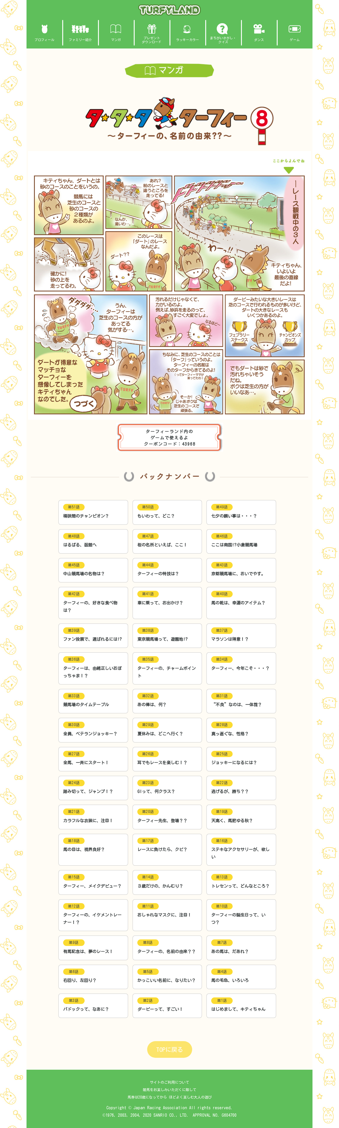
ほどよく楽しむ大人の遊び (190, 1097)
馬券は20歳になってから (147, 1097)
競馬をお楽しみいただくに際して (169, 1089)
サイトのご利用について (169, 1082)
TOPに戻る (169, 1049)
